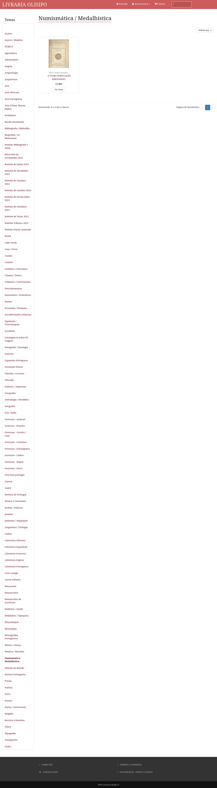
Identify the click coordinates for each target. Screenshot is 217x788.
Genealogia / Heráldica (17, 399)
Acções (8, 33)
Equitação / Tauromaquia (12, 323)
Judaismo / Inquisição (16, 520)
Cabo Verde (11, 242)
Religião (9, 713)
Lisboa (8, 533)
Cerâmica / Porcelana (16, 268)
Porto (8, 693)
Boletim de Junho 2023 (17, 164)
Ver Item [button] (58, 89)
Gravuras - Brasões (15, 425)
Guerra (8, 481)
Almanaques (11, 59)
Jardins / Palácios (14, 507)
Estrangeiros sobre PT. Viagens (16, 339)
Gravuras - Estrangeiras (17, 448)
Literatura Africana (15, 540)
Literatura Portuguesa (16, 566)
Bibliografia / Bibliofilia (17, 128)
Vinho (8, 746)
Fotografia (10, 393)
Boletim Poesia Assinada (18, 229)
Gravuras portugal (14, 474)
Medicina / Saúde (14, 608)
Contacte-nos (48, 772)
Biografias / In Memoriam (12, 136)
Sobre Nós (46, 764)
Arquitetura (11, 79)
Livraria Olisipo (24, 4)
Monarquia (11, 628)
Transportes (11, 739)
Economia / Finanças (16, 308)
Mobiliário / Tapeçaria (16, 615)
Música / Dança (13, 644)
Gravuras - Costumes (16, 442)
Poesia (8, 680)
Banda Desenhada (14, 121)
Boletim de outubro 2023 (18, 190)
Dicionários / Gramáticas (18, 294)
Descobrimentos (13, 288)
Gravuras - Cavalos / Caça (15, 434)
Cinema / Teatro (13, 275)
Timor (8, 726)
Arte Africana (12, 92)
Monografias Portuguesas (11, 637)
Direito (8, 301)
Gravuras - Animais (15, 419)
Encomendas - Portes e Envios (135, 772)
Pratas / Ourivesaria (15, 707)
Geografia (10, 406)
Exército (9, 353)
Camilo (8, 255)
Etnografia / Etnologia (16, 347)
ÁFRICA (9, 46)
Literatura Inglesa (14, 559)
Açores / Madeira (14, 39)
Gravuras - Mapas (14, 461)
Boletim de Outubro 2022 (15, 182)
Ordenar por (205, 30)
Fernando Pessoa (14, 366)
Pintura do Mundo (14, 667)
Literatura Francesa (15, 553)
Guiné (8, 487)
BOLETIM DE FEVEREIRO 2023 (14, 156)
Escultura (10, 330)
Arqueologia (11, 72)
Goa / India (10, 412)
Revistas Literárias (15, 720)
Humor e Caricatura (15, 500)
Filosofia (9, 379)
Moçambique (12, 622)
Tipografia (10, 733)
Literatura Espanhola (16, 546)
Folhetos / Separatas (15, 386)
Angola (8, 66)
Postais (8, 700)
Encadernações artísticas (18, 314)
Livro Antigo (11, 573)
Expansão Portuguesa (16, 360)
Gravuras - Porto (13, 468)
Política (9, 687)
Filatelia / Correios (14, 373)
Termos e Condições (130, 764)
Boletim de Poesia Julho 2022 (17, 198)
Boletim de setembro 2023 (16, 208)
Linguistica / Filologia (16, 527)
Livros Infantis (12, 579)
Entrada (122, 3)
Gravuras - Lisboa (14, 455)
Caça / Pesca (11, 249)
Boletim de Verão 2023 (17, 216)
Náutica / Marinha (14, 651)
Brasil (8, 235)
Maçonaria (10, 586)
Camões (9, 262)
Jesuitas (9, 514)
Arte (7, 85)
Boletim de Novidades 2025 (16, 172)
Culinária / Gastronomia (17, 281)
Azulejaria (10, 115)
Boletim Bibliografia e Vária (16, 146)
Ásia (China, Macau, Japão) (15, 107)
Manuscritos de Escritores (13, 601)
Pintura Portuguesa (15, 674)
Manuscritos (11, 592)
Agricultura (11, 53)
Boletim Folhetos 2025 (16, 222)
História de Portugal (15, 494)
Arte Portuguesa (13, 98)
